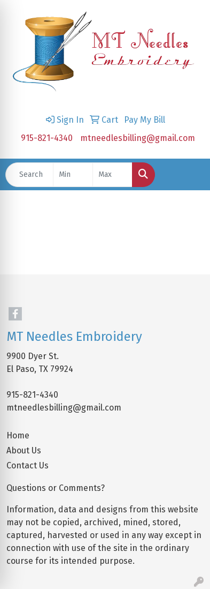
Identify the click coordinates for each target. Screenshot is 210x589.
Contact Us (27, 465)
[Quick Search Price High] (112, 174)
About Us (23, 450)
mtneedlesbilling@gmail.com (137, 138)
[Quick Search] (29, 174)
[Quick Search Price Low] (73, 174)
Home (17, 435)
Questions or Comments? (55, 488)
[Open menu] (188, 174)
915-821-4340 (47, 138)
